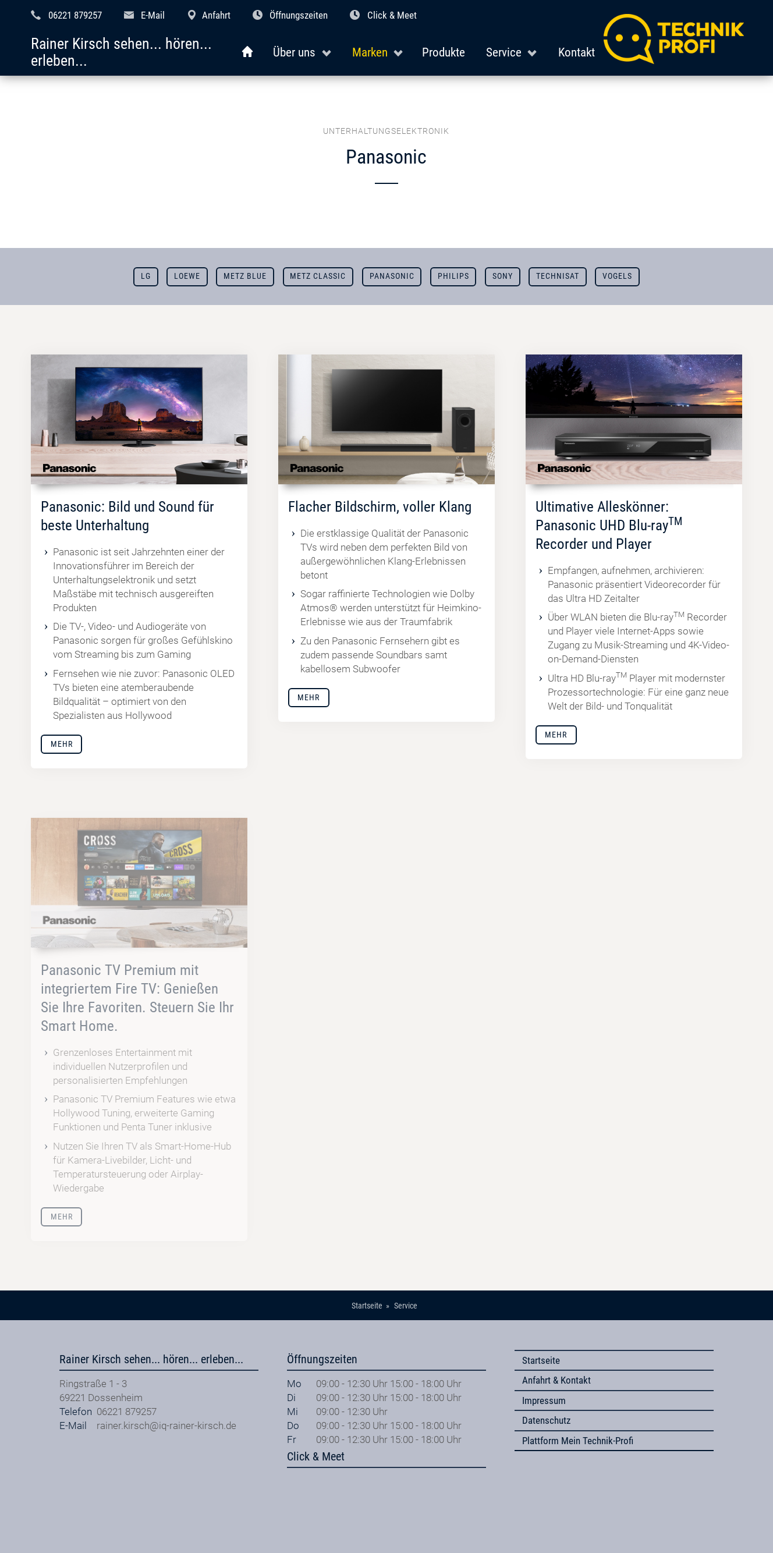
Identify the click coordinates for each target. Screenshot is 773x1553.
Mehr (62, 744)
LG (146, 276)
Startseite (541, 1360)
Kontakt (576, 52)
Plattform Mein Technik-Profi (577, 1440)
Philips (453, 276)
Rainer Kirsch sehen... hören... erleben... (121, 52)
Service (504, 52)
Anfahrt (216, 15)
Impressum (544, 1400)
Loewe (187, 276)
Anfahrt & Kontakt (556, 1380)
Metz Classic (318, 276)
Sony (502, 276)
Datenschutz (546, 1420)
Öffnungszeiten (299, 15)
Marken (370, 52)
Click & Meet (392, 15)
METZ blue (245, 276)
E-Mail (153, 15)
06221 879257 (75, 15)
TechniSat (557, 276)
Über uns (294, 52)
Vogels (617, 276)
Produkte (443, 52)
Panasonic (392, 276)
